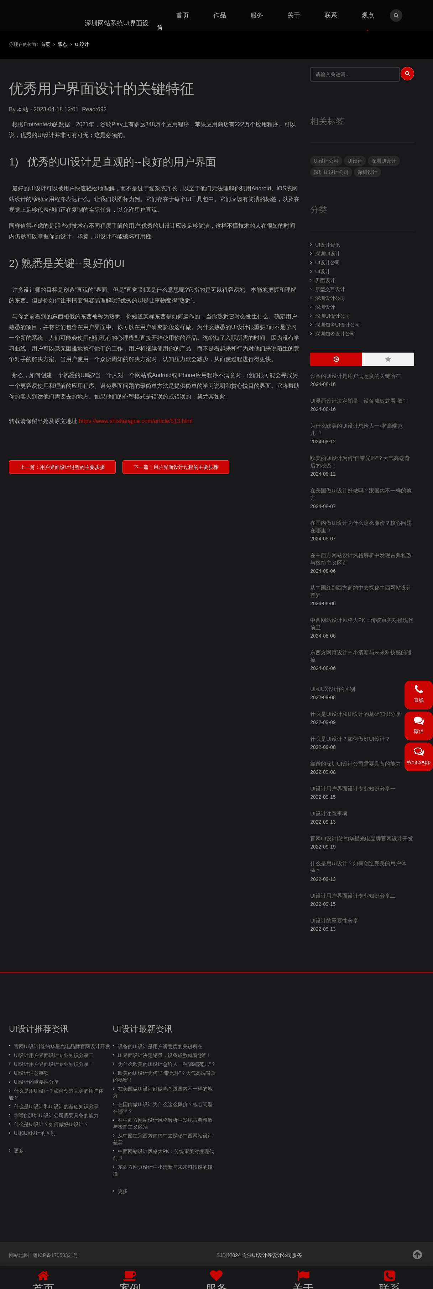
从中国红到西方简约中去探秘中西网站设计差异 (163, 1139)
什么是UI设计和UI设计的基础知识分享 (355, 714)
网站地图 (19, 1255)
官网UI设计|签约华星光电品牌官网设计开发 (361, 838)
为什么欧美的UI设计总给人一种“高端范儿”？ (167, 1064)
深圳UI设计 (383, 161)
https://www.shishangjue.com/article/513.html (135, 421)
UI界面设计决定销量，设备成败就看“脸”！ (360, 401)
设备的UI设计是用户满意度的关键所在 (355, 376)
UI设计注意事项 (329, 813)
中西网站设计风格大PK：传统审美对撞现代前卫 (163, 1154)
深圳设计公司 (330, 298)
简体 (159, 32)
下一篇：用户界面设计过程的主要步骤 (176, 467)
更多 (19, 1150)
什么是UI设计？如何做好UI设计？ (350, 739)
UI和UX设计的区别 (332, 689)
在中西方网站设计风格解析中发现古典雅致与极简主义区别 (163, 1123)
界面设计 (325, 280)
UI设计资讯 (327, 245)
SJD (221, 1255)
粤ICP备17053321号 (55, 1255)
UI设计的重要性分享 (334, 921)
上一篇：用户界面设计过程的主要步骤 (62, 467)
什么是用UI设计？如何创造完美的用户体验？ (56, 1094)
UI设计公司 (326, 161)
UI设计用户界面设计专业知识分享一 (353, 789)
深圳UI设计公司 (331, 172)
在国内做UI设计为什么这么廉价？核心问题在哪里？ (163, 1108)
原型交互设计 (330, 289)
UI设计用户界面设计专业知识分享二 (353, 896)
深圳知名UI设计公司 (337, 325)
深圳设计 (367, 172)
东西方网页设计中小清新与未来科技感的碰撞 (163, 1170)
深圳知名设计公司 (335, 334)
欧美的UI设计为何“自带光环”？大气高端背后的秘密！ (164, 1076)
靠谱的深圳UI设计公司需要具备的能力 (355, 764)
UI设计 (355, 161)
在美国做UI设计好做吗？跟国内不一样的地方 (163, 1092)
